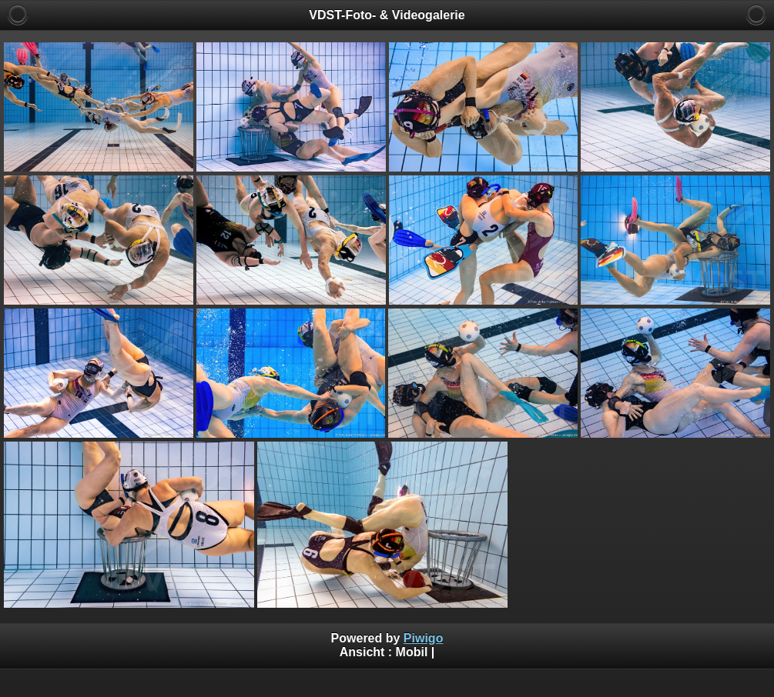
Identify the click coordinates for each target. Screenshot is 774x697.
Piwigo (424, 638)
